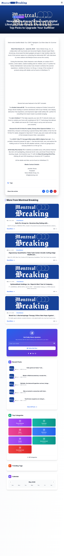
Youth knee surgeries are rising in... (35, 399)
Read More (11, 229)
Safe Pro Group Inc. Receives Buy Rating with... (32, 223)
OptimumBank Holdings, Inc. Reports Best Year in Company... (32, 284)
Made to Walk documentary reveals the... (35, 375)
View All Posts (32, 407)
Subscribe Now (32, 348)
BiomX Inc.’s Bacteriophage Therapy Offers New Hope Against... (32, 315)
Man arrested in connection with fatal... (35, 391)
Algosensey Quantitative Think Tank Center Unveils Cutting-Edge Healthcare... (32, 254)
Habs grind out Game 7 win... (35, 368)
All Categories (32, 457)
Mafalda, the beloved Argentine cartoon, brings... (34, 383)
